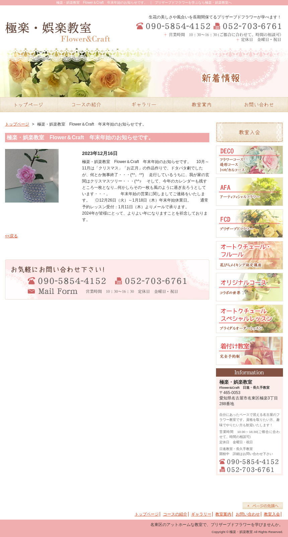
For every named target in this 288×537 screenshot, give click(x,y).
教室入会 (272, 514)
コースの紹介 (175, 514)
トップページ (17, 124)
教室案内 (223, 514)
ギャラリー (201, 514)
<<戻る (11, 236)
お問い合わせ (248, 514)
